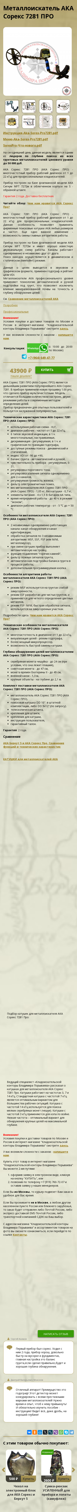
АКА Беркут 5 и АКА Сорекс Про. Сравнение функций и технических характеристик (33, 744)
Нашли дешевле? (21, 376)
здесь (64, 328)
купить (47, 370)
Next (73, 1470)
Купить (28, 1479)
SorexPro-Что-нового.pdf (22, 145)
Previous (3, 1470)
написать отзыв (55, 1334)
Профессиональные (16, 311)
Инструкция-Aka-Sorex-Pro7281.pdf (30, 133)
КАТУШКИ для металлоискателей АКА (30, 759)
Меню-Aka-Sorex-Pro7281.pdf (25, 139)
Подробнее (10, 305)
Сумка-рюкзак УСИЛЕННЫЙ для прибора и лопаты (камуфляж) (56, 1492)
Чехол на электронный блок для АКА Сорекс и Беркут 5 (21, 1492)
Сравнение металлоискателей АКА (33, 299)
